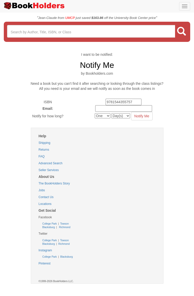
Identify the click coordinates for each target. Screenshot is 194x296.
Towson (64, 223)
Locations (45, 204)
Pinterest (45, 263)
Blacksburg (48, 227)
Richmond (64, 227)
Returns (44, 149)
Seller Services (49, 170)
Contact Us (46, 197)
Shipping (45, 143)
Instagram (45, 250)
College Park (50, 223)
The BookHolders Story (54, 183)
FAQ (42, 156)
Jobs (42, 190)
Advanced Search (51, 163)
